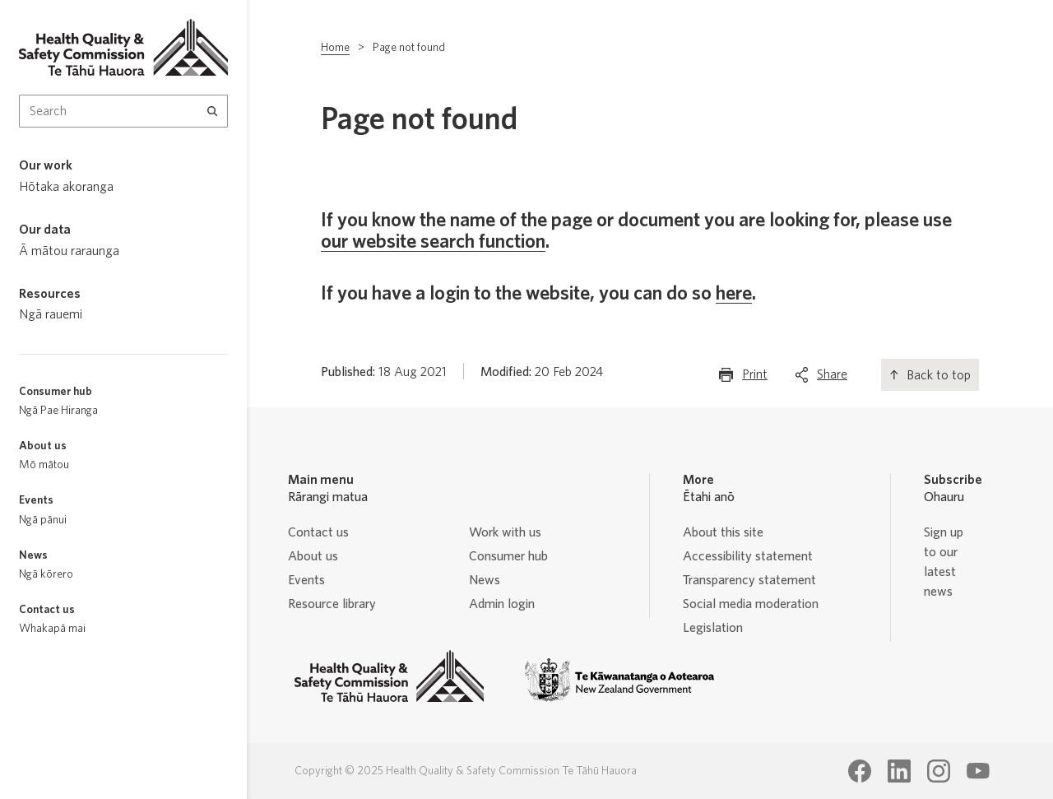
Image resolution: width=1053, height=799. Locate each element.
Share (832, 378)
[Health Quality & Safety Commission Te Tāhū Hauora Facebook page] (859, 771)
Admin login (502, 604)
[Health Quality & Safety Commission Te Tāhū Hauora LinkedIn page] (899, 771)
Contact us (318, 532)
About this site (723, 532)
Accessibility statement (748, 556)
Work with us (505, 532)
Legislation (713, 627)
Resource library (332, 604)
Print (755, 378)
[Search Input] (123, 111)
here (734, 294)
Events (306, 580)
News (484, 580)
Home (335, 47)
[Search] (212, 111)
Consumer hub (508, 556)
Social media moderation (751, 604)
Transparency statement (749, 580)
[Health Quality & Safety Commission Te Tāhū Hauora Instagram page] (938, 771)
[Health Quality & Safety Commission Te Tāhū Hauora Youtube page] (978, 771)
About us (313, 556)
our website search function (433, 242)
